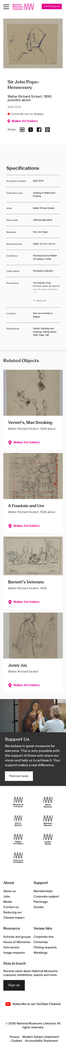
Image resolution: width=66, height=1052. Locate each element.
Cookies (16, 1040)
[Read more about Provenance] (46, 292)
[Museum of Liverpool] (18, 802)
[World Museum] (48, 802)
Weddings (41, 952)
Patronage (41, 901)
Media (7, 901)
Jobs (6, 896)
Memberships (43, 891)
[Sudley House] (48, 839)
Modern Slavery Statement (40, 1037)
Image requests (14, 952)
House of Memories (16, 942)
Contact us (11, 907)
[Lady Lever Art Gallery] (18, 857)
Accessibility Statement (41, 1040)
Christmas (41, 942)
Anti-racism (11, 947)
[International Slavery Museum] (18, 820)
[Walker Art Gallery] (18, 839)
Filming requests (45, 947)
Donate (39, 907)
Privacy (15, 1037)
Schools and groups (17, 936)
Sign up (14, 985)
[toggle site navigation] (6, 7)
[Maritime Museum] (48, 820)
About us (9, 891)
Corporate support (46, 896)
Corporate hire (44, 936)
